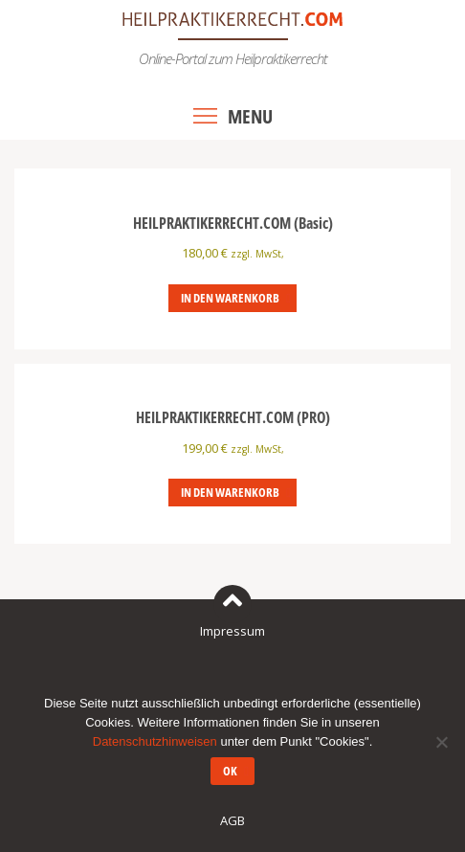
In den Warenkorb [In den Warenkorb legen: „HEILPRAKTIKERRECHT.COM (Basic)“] (230, 297)
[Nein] (441, 741)
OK (230, 770)
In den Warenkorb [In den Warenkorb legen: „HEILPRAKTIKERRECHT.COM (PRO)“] (230, 492)
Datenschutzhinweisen (155, 741)
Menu (250, 116)
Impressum (232, 630)
